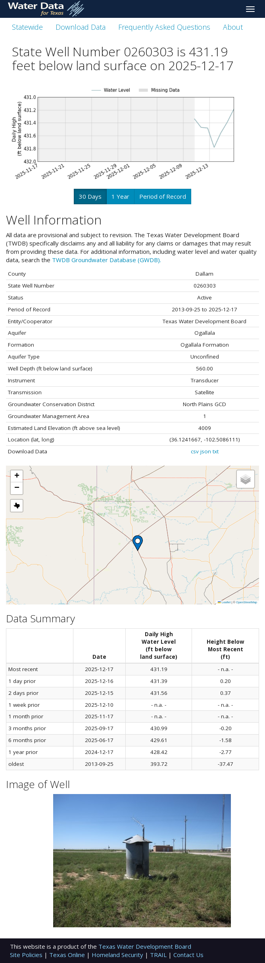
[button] (137, 543)
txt (216, 451)
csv (195, 451)
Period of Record (162, 196)
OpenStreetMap (246, 602)
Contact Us (188, 955)
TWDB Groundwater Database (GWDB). (106, 260)
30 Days (90, 196)
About (233, 27)
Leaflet (224, 602)
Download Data (81, 27)
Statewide (27, 27)
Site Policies (27, 955)
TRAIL (159, 955)
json (205, 451)
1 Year (120, 196)
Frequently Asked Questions (164, 27)
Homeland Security (118, 955)
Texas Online (67, 955)
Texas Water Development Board (144, 946)
